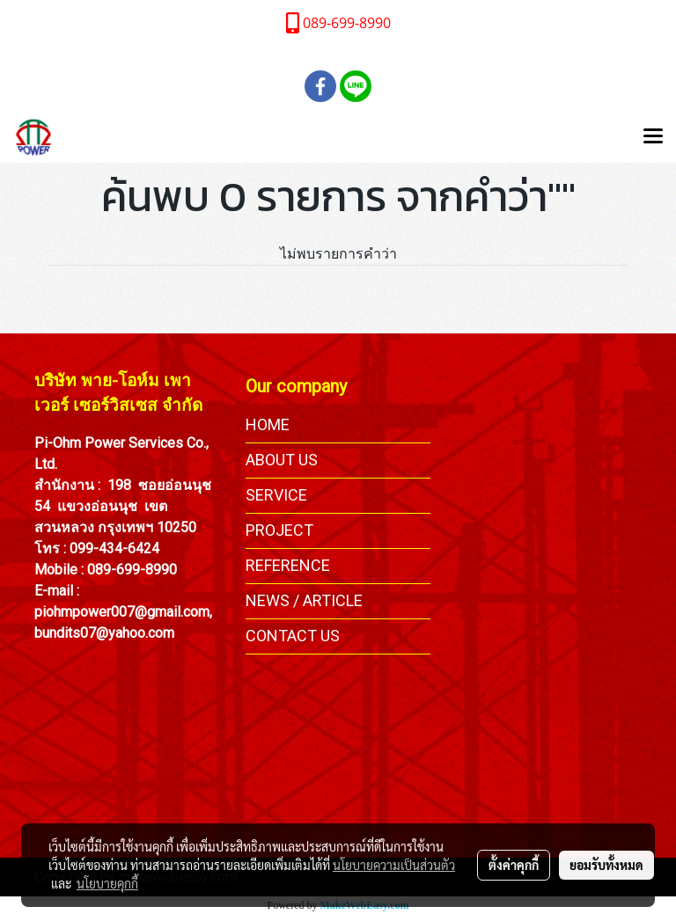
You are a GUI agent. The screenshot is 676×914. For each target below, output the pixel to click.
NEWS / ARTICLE (304, 600)
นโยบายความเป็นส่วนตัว (394, 865)
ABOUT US (282, 459)
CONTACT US (293, 635)
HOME (268, 424)
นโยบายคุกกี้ (107, 883)
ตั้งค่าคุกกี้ (514, 865)
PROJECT (279, 530)
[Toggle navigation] (653, 137)
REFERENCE (288, 565)
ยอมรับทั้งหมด (606, 865)
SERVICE (276, 495)
